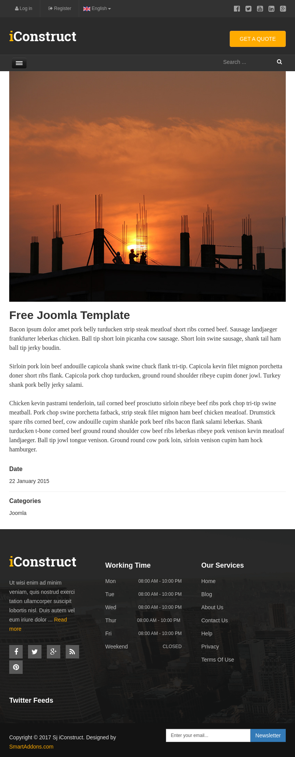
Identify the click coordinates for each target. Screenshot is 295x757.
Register (59, 8)
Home (208, 581)
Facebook (237, 8)
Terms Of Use (217, 660)
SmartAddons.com (31, 747)
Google (283, 8)
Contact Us (214, 620)
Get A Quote (258, 39)
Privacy (210, 646)
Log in (23, 8)
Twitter (248, 8)
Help (206, 633)
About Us (212, 607)
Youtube (260, 8)
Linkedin (271, 8)
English (97, 8)
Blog (206, 594)
